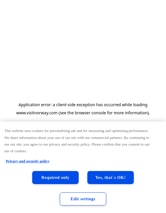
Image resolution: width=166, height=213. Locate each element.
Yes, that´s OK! (110, 177)
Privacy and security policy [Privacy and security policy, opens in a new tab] (28, 161)
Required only (56, 177)
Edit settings (83, 199)
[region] (83, 167)
